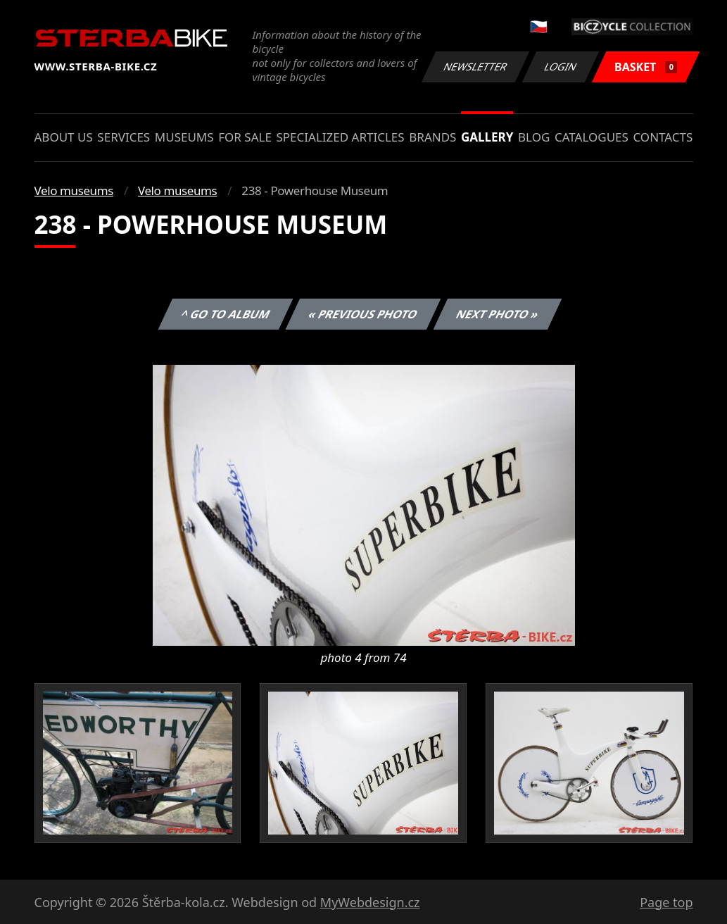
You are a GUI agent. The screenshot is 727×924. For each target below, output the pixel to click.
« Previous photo (363, 314)
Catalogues (591, 137)
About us (63, 137)
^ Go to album (226, 314)
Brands (432, 137)
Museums (184, 137)
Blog (534, 137)
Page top (666, 902)
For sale (245, 137)
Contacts (663, 137)
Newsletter (475, 66)
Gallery (487, 137)
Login (561, 66)
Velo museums (73, 190)
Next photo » (497, 314)
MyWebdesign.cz (370, 902)
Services (123, 137)
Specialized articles (340, 137)
